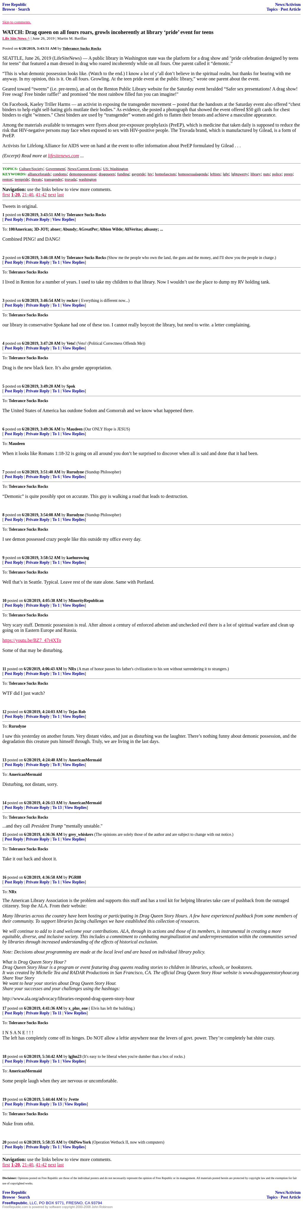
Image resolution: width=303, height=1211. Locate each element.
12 (4, 712)
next (52, 194)
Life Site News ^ (16, 38)
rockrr (72, 300)
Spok (71, 386)
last (60, 194)
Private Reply (38, 219)
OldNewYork (80, 1142)
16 (4, 877)
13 (4, 760)
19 (4, 1099)
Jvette (74, 1099)
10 (4, 600)
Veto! (71, 343)
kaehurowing (78, 558)
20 (4, 1142)
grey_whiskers (81, 834)
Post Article (291, 9)
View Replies (63, 219)
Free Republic (14, 4)
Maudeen (75, 429)
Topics (272, 9)
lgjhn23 (75, 1056)
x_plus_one (78, 1008)
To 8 (56, 764)
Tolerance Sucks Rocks (86, 215)
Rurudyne (75, 472)
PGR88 (75, 877)
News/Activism (288, 4)
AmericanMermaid (85, 760)
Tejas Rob (77, 712)
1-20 (15, 194)
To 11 (57, 1013)
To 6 (56, 477)
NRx (72, 669)
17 (4, 1008)
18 (4, 1056)
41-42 (41, 194)
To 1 (56, 262)
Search (24, 9)
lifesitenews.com (63, 155)
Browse (8, 9)
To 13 (57, 807)
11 (4, 669)
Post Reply (14, 219)
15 (4, 834)
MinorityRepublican (86, 600)
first (6, 194)
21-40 (27, 194)
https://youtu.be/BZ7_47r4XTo (31, 640)
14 (4, 803)
